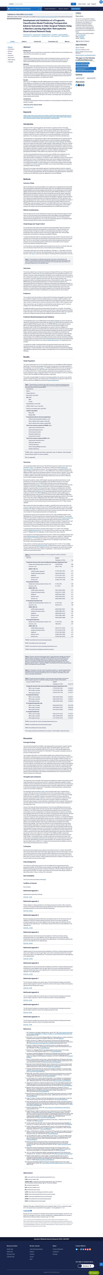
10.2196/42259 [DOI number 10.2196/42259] (81, 35)
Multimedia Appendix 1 (53, 340)
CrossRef (42, 1048)
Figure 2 (39, 485)
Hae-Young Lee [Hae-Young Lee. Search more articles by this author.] (56, 36)
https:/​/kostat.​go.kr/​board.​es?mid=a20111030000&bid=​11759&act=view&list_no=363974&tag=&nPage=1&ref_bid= (50, 1033)
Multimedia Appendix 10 (43, 545)
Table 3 (31, 507)
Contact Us (56, 1251)
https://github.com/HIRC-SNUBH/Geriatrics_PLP (54, 1163)
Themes (32, 1254)
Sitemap (55, 1254)
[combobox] (43, 4)
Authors (32, 1251)
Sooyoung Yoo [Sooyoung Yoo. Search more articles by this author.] (37, 34)
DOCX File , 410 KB (28, 928)
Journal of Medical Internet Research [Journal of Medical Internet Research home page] (19, 9)
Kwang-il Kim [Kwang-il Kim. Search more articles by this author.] (66, 36)
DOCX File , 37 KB (27, 988)
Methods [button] (10, 51)
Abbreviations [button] (11, 59)
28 (44, 879)
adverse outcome (31, 118)
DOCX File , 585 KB (28, 910)
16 (52, 322)
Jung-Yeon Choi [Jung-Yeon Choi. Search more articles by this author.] (27, 34)
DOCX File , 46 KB (27, 1012)
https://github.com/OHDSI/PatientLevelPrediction (57, 1107)
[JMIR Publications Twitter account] (79, 1249)
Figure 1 (34, 253)
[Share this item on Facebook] (81, 85)
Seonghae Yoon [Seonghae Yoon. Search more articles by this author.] (45, 36)
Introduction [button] (11, 49)
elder (61, 116)
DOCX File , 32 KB (27, 1024)
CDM (24, 115)
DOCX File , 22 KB (27, 1000)
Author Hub (10, 1249)
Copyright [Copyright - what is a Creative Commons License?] (27, 1211)
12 (38, 277)
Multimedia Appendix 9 (33, 536)
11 (54, 220)
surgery (54, 116)
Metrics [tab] (67, 41)
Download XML (91, 78)
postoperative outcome (38, 116)
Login (88, 4)
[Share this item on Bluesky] (77, 85)
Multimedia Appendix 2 (53, 380)
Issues (32, 1256)
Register (93, 4)
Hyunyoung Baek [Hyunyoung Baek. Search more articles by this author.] (63, 34)
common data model (31, 115)
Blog (31, 1259)
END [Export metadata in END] (77, 47)
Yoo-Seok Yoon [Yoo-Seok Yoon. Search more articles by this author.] (36, 36)
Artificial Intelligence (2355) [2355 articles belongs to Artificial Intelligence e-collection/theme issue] (82, 63)
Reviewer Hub (11, 1254)
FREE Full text (46, 1062)
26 (53, 815)
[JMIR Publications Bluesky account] (77, 1249)
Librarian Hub (10, 1256)
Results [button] (10, 53)
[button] (101, 2)
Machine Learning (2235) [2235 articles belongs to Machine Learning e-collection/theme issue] (82, 65)
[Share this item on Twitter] (79, 85)
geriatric (38, 118)
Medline (61, 1038)
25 (70, 812)
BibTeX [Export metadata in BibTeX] (78, 49)
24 (35, 768)
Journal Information (50, 9)
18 (63, 328)
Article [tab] (12, 41)
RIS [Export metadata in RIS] (77, 51)
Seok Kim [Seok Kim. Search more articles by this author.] (55, 34)
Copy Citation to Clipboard (83, 41)
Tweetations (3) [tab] (53, 41)
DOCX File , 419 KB (28, 958)
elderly (58, 116)
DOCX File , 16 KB (27, 897)
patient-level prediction (43, 115)
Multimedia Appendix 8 (35, 530)
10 (67, 206)
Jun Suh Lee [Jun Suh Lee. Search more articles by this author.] (26, 36)
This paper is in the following (85, 59)
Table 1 (42, 368)
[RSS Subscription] (90, 1249)
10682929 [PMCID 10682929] (82, 38)
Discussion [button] (10, 55)
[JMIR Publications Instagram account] (88, 1249)
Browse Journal (64, 9)
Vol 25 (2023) (29, 14)
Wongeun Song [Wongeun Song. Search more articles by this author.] (46, 34)
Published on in (20, 14)
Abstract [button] (10, 47)
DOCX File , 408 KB (28, 943)
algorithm (56, 118)
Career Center (82, 4)
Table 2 (31, 467)
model (52, 118)
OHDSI (51, 115)
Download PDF (80, 78)
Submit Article (76, 9)
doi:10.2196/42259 (28, 107)
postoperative (47, 116)
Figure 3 (41, 491)
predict (65, 116)
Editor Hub (10, 1251)
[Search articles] (73, 4)
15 (61, 280)
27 (38, 839)
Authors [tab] (24, 41)
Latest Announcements (36, 1249)
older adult (43, 118)
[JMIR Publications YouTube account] (85, 1249)
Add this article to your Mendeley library (86, 55)
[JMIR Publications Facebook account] (81, 1249)
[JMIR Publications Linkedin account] (83, 1249)
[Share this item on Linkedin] (83, 85)
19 (44, 338)
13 (39, 277)
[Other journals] (40, 9)
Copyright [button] (10, 61)
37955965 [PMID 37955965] (81, 36)
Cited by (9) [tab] (37, 41)
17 (54, 322)
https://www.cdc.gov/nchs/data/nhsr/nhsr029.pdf (42, 1043)
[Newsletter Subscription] (86, 1266)
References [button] (11, 57)
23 (59, 765)
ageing (48, 118)
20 (58, 765)
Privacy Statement (58, 1249)
